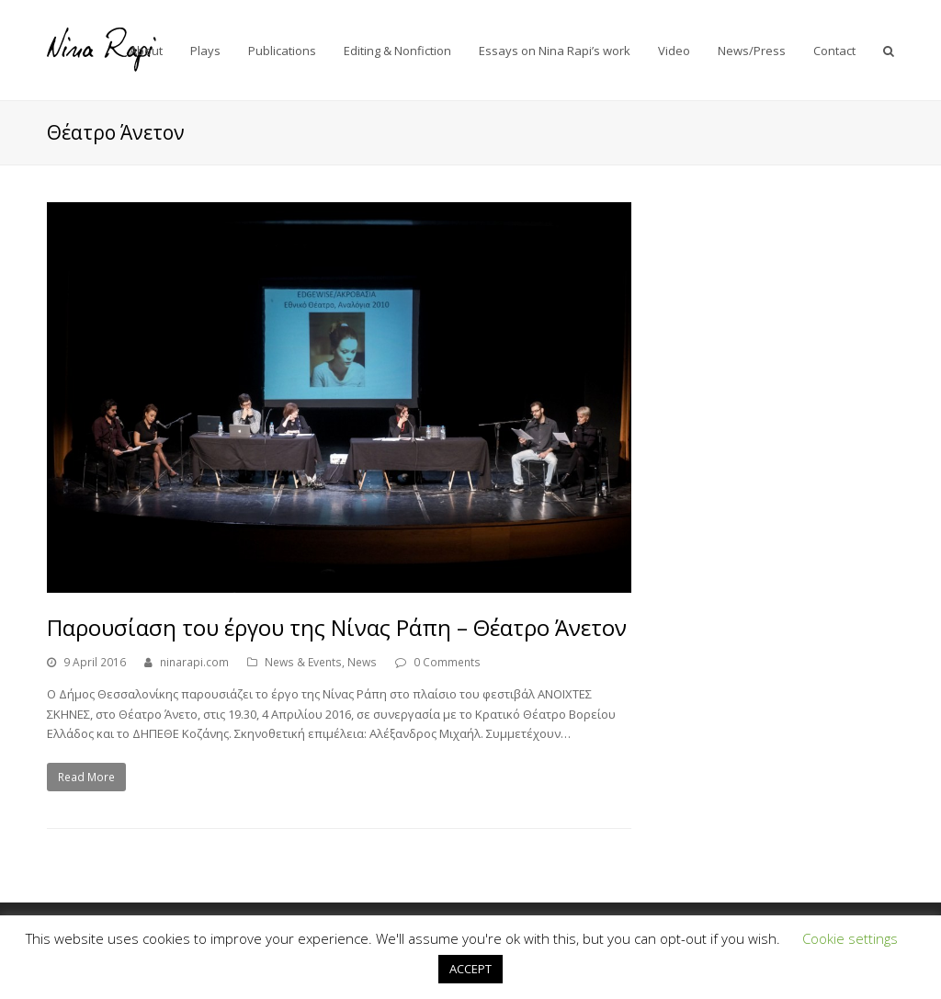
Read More (86, 777)
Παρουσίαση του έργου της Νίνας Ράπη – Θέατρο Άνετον (337, 627)
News (362, 662)
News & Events (303, 662)
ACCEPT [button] (470, 968)
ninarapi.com (194, 662)
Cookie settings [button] (850, 938)
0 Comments (447, 662)
